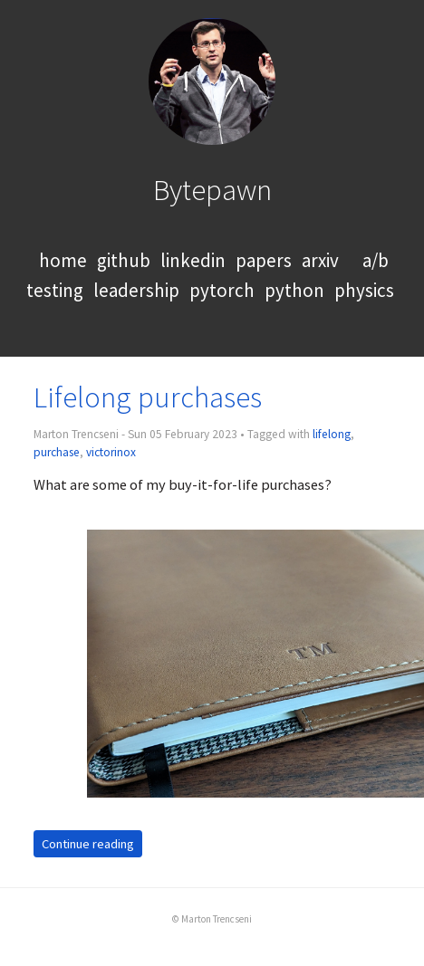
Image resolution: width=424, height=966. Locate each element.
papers (264, 260)
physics (364, 290)
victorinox (111, 452)
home (63, 260)
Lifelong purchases (148, 397)
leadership (136, 290)
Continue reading (88, 844)
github (123, 260)
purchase (57, 452)
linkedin (193, 260)
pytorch (222, 290)
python (294, 290)
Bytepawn (212, 189)
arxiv (320, 260)
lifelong (332, 434)
